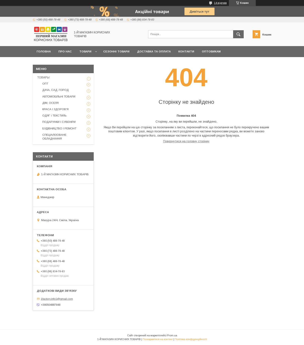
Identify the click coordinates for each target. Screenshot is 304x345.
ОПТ (45, 83)
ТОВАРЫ (43, 77)
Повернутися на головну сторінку (186, 141)
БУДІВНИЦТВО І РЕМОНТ (59, 128)
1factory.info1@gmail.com (57, 298)
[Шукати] (238, 34)
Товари (85, 51)
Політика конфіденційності (191, 339)
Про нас (65, 51)
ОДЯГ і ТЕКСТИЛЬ (54, 115)
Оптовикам (211, 51)
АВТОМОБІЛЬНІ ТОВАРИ (58, 96)
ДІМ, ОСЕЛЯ (50, 102)
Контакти (186, 51)
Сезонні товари (116, 51)
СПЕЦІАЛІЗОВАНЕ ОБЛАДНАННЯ (54, 136)
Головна (44, 51)
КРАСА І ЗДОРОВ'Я (55, 109)
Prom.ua (172, 335)
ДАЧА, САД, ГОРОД (55, 90)
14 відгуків (220, 2)
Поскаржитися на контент (158, 339)
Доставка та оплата (154, 51)
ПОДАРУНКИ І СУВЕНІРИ (59, 121)
